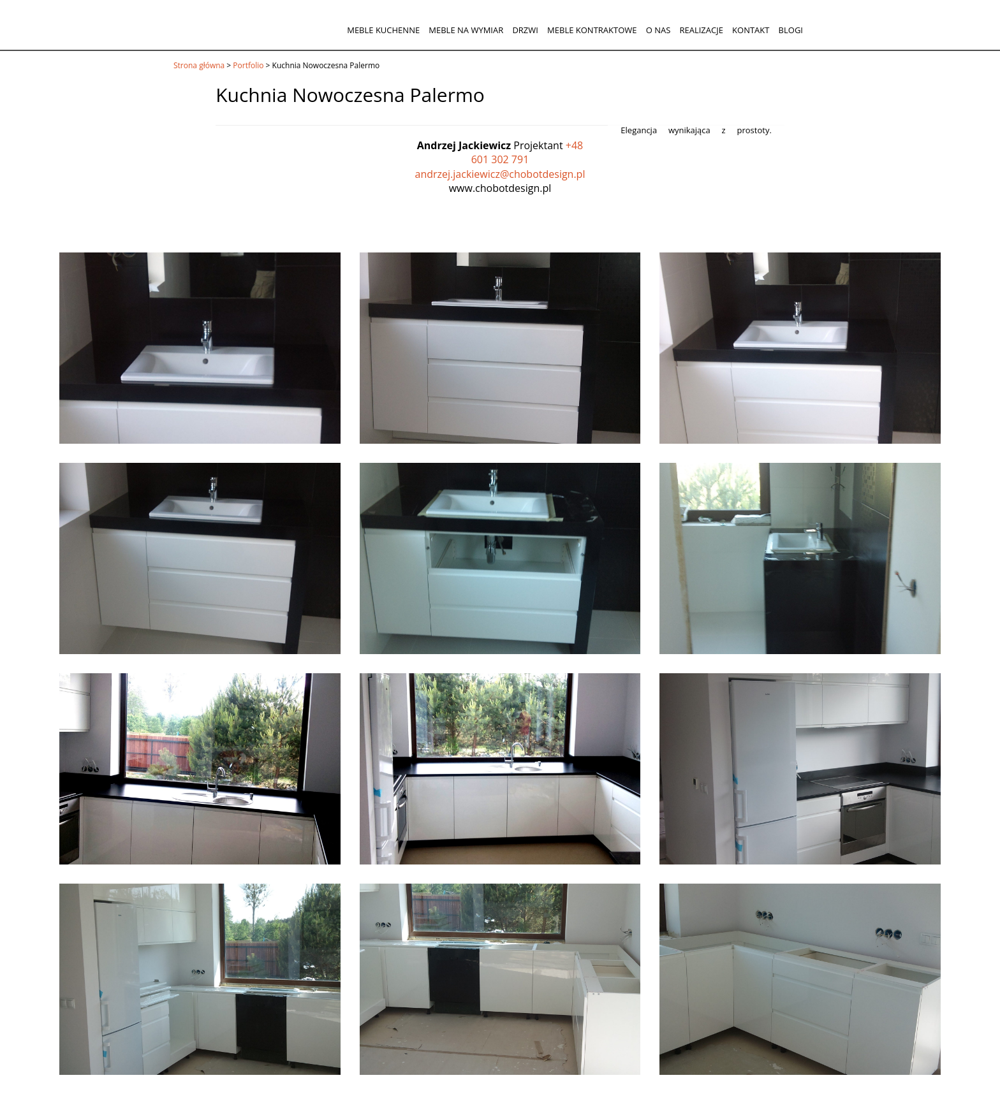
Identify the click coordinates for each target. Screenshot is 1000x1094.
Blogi (791, 30)
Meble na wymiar (466, 30)
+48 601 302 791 (527, 152)
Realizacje (701, 30)
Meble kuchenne (383, 30)
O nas (658, 30)
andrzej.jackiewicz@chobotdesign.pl (500, 174)
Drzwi (525, 30)
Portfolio (248, 65)
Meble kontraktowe (591, 30)
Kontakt (750, 30)
